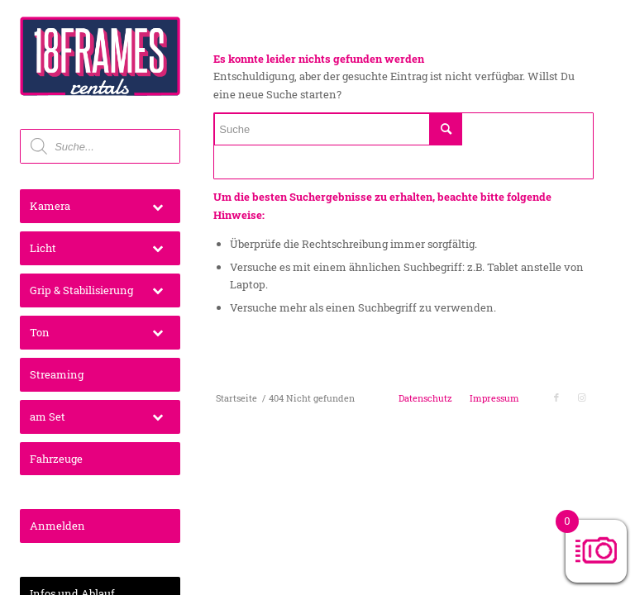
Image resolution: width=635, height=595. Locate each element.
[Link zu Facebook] (556, 397)
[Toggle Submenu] (157, 206)
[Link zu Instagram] (581, 397)
